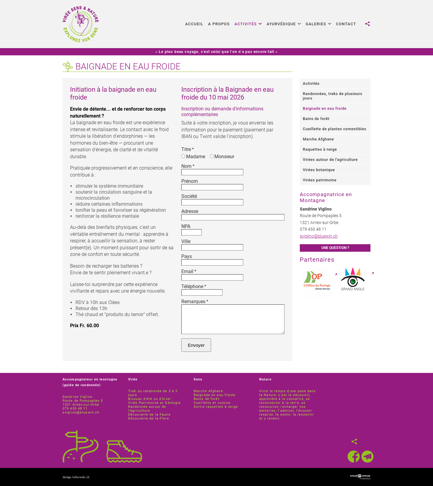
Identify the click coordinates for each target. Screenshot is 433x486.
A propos (219, 24)
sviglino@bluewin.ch (319, 236)
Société (189, 196)
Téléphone (193, 286)
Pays (186, 256)
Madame (193, 156)
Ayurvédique (284, 24)
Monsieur (222, 156)
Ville (185, 241)
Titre (187, 149)
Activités (248, 24)
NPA (185, 226)
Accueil (194, 24)
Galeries (318, 24)
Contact (346, 24)
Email (188, 271)
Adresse (189, 211)
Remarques (194, 301)
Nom (187, 166)
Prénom (189, 181)
